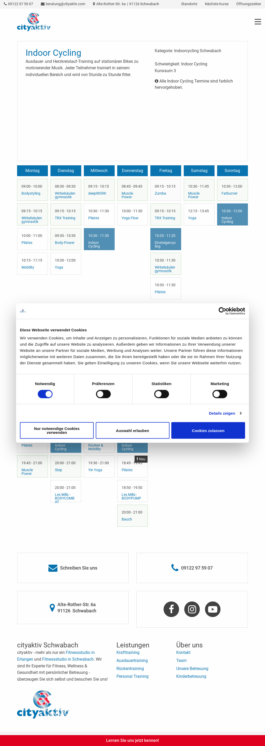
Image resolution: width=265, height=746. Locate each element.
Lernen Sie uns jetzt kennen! (132, 740)
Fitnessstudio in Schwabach (68, 659)
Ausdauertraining (132, 660)
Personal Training (132, 676)
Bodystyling (30, 193)
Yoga (59, 267)
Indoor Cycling (94, 244)
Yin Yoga (95, 470)
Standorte (189, 4)
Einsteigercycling (165, 244)
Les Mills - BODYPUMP (131, 496)
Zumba (160, 193)
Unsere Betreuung (192, 668)
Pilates (26, 243)
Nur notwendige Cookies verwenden (57, 430)
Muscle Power (127, 195)
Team (181, 660)
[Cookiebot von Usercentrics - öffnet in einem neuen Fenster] (222, 311)
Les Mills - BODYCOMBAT (65, 498)
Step (58, 470)
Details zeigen (222, 413)
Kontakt (183, 652)
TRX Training (65, 218)
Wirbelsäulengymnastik (31, 220)
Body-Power (65, 243)
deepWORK (97, 193)
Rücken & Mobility (95, 447)
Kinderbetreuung (191, 676)
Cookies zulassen (208, 430)
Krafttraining (127, 652)
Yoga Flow (130, 218)
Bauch (127, 519)
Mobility (27, 267)
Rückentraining (130, 668)
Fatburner (230, 193)
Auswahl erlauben (132, 430)
